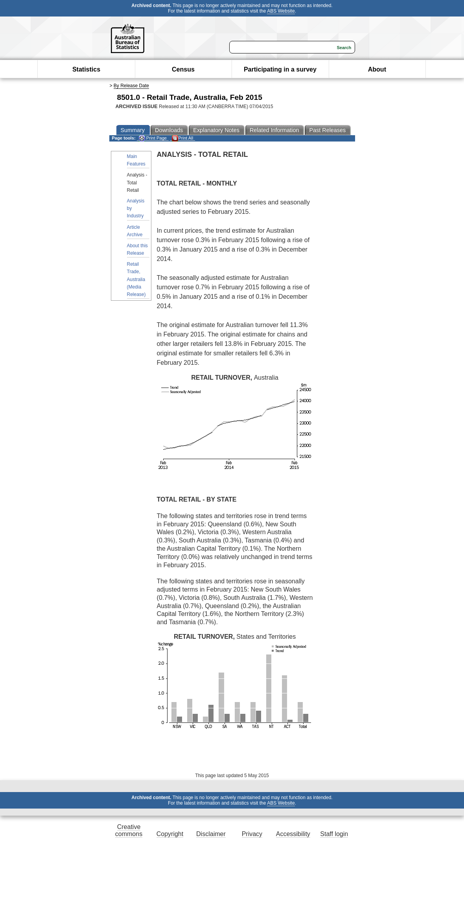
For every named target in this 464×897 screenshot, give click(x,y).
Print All (182, 138)
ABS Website (281, 11)
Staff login (334, 834)
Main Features (136, 160)
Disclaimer (211, 834)
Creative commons (128, 830)
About (377, 69)
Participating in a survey (280, 69)
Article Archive (135, 230)
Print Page (153, 138)
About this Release (137, 249)
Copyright (170, 834)
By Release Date (131, 85)
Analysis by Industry (136, 208)
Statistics (86, 69)
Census (183, 69)
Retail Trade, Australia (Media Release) (136, 279)
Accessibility (293, 834)
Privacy (252, 834)
